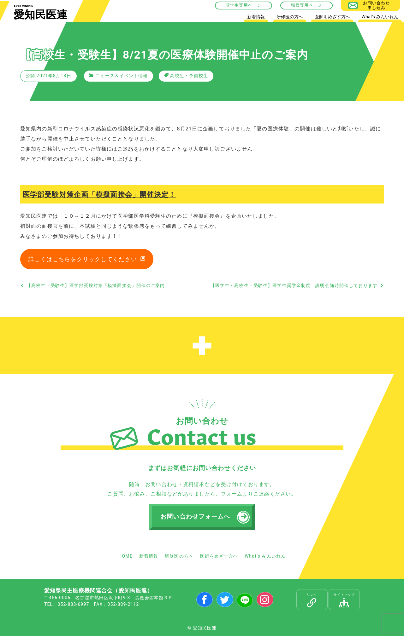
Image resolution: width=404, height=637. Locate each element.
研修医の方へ (289, 17)
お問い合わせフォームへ (195, 517)
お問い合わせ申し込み (376, 5)
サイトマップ (344, 601)
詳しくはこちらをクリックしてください (82, 259)
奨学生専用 (237, 5)
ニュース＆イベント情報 (121, 75)
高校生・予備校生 (189, 75)
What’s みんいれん (379, 17)
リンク (312, 601)
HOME (232, 18)
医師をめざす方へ (332, 17)
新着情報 (256, 17)
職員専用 (300, 5)
